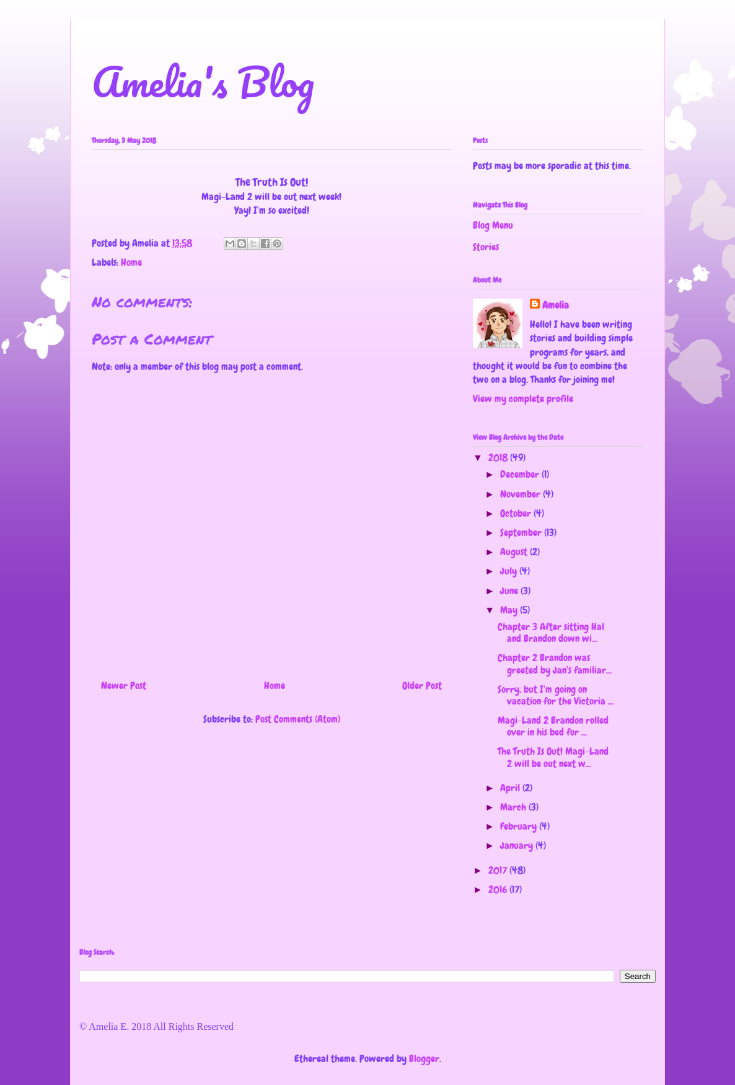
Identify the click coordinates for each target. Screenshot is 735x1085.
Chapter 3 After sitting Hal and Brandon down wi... (551, 632)
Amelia (555, 305)
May (510, 610)
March (514, 807)
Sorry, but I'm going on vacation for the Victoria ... (556, 695)
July (509, 571)
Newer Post (123, 685)
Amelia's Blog (203, 81)
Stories (486, 246)
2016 (498, 889)
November (521, 494)
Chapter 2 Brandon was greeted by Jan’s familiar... (555, 663)
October (517, 513)
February (519, 826)
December (521, 474)
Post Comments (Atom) (297, 719)
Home (131, 262)
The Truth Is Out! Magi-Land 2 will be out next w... (553, 757)
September (522, 532)
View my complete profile (523, 398)
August (515, 551)
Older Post (422, 685)
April (511, 787)
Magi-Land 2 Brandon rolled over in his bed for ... (553, 726)
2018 (499, 457)
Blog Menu (493, 225)
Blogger (424, 1058)
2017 (498, 870)
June (510, 590)
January (517, 845)
